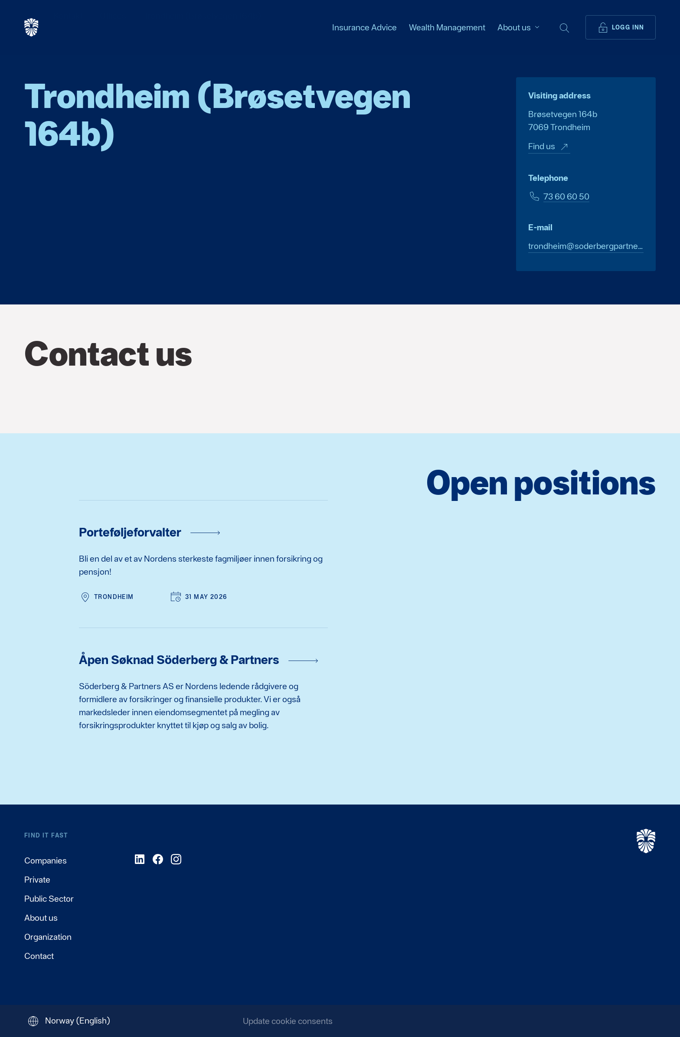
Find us (549, 147)
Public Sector (49, 898)
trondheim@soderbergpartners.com (586, 246)
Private (37, 879)
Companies (45, 860)
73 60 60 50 (566, 196)
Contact (39, 956)
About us (41, 918)
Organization (48, 937)
